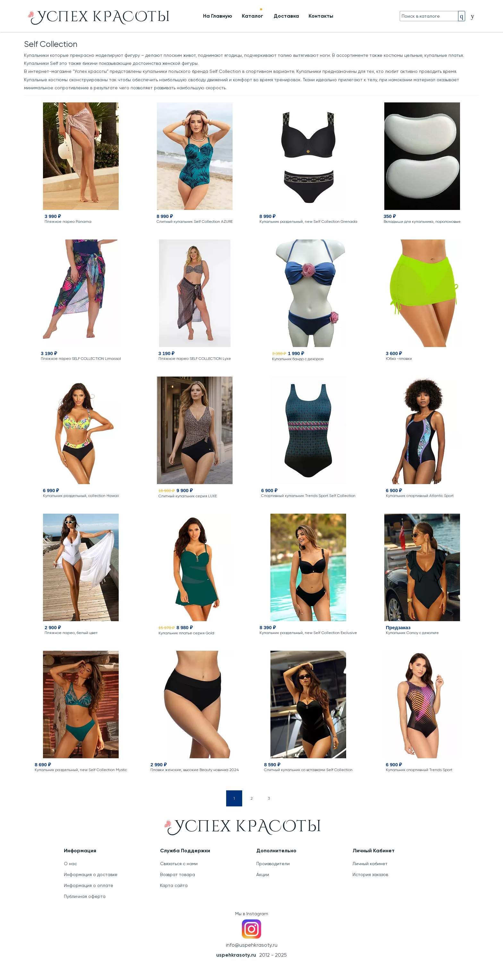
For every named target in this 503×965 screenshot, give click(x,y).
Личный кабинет (370, 863)
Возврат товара (177, 874)
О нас (70, 863)
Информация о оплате (88, 885)
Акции (262, 874)
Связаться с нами (179, 863)
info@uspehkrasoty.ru (251, 945)
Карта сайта (174, 885)
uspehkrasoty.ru (236, 955)
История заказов (370, 874)
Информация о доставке (90, 874)
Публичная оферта (85, 896)
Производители (273, 863)
